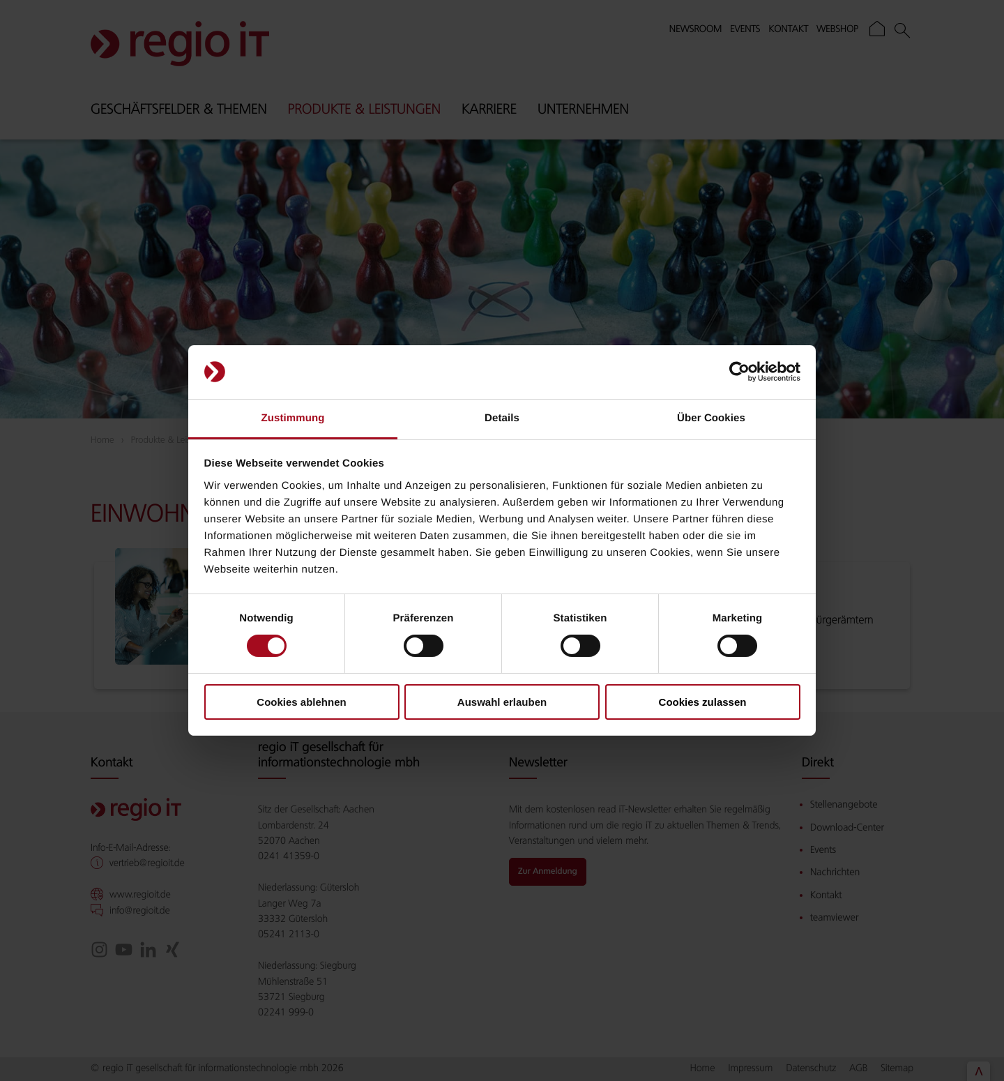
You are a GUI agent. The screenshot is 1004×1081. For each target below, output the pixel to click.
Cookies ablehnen (301, 702)
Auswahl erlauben (502, 702)
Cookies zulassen (703, 702)
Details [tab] (502, 418)
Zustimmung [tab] (293, 418)
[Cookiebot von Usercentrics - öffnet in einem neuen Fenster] (739, 371)
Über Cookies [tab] (711, 418)
